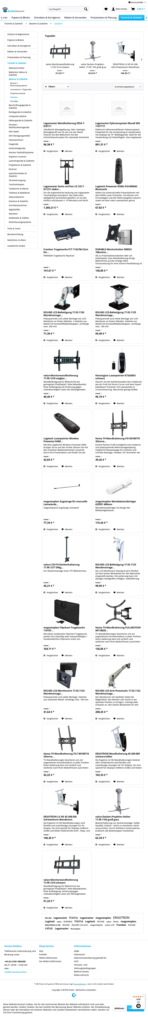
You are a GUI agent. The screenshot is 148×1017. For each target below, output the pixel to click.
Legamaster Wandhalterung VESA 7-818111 (64, 125)
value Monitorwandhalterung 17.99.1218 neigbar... (61, 377)
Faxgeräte (13, 144)
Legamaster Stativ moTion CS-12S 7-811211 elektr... (64, 188)
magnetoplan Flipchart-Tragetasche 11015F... (64, 629)
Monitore (13, 213)
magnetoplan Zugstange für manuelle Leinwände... (65, 503)
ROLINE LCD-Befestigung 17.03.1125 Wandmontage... (115, 314)
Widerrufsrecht (81, 975)
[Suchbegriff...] (68, 9)
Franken (121, 924)
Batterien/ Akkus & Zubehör (18, 73)
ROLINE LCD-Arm (80, 925)
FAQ (41, 951)
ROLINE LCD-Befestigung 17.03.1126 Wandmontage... (64, 314)
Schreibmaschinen (18, 205)
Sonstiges (14, 101)
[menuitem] (68, 9)
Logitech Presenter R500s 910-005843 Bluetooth (116, 188)
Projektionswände (17, 93)
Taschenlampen (16, 184)
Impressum (79, 954)
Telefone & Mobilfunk (19, 192)
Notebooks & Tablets (19, 217)
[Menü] (143, 995)
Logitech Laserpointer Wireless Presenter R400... (61, 440)
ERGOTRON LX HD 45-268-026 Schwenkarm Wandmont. (125, 65)
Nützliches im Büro (16, 240)
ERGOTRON (121, 918)
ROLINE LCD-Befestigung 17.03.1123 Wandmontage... (115, 566)
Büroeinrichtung (15, 234)
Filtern (50, 86)
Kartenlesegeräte (17, 148)
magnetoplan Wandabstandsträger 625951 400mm (115, 503)
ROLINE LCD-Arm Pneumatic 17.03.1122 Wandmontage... (117, 692)
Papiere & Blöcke (15, 40)
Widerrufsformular (48, 957)
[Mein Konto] (119, 9)
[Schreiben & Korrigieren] (47, 17)
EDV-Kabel (14, 131)
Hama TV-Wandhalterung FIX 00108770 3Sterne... (117, 440)
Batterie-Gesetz (81, 971)
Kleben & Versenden (17, 51)
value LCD (110, 925)
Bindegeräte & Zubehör (20, 112)
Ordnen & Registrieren (18, 34)
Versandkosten (80, 984)
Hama (73, 918)
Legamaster (60, 917)
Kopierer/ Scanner (17, 156)
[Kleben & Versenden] (75, 17)
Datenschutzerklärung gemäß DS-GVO (90, 959)
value (59, 921)
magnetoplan (104, 917)
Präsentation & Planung (18, 57)
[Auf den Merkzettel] (67, 151)
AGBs (76, 951)
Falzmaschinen (16, 140)
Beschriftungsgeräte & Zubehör (19, 106)
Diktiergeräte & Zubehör (20, 120)
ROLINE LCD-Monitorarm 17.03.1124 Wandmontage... (64, 692)
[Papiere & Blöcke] (20, 17)
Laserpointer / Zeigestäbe (21, 89)
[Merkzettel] (106, 9)
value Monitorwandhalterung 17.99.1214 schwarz (60, 65)
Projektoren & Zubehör (20, 165)
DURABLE (68, 921)
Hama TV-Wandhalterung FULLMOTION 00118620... (118, 629)
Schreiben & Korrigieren (19, 45)
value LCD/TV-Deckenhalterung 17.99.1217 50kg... (61, 566)
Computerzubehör (18, 116)
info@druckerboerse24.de (15, 972)
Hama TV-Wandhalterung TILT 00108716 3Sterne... (66, 755)
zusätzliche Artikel (16, 245)
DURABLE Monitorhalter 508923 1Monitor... (113, 251)
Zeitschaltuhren (16, 197)
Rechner (13, 169)
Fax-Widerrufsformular (50, 961)
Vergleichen (51, 151)
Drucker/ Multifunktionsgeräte (19, 126)
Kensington (75, 928)
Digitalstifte (14, 209)
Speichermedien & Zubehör (18, 174)
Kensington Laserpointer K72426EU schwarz (115, 377)
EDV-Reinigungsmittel (19, 135)
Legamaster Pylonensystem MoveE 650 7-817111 (117, 125)
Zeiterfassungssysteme (20, 222)
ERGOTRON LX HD (53, 925)
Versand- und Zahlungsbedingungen (85, 966)
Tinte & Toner (14, 228)
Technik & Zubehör (16, 63)
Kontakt (43, 954)
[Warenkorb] (138, 9)
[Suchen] (86, 9)
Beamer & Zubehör (18, 79)
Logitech (50, 921)
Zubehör (13, 97)
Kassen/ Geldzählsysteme (21, 152)
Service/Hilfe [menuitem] (136, 2)
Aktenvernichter (16, 68)
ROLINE (48, 918)
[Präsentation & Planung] (104, 17)
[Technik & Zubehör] (131, 17)
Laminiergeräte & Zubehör (21, 160)
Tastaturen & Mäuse (18, 188)
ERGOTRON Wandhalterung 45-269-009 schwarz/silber (117, 755)
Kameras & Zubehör (18, 201)
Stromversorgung (17, 180)
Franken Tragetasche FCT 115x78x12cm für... (66, 251)
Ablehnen (119, 1008)
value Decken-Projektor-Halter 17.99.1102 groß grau (92, 65)
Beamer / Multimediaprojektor (18, 84)
